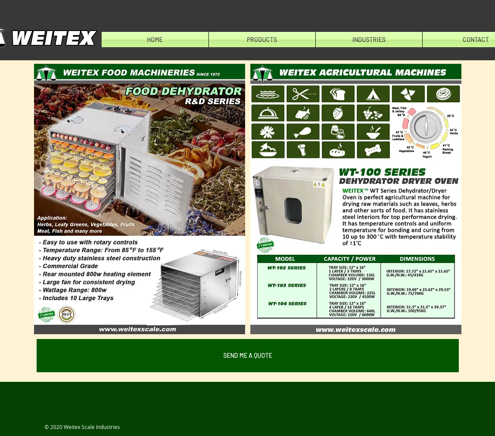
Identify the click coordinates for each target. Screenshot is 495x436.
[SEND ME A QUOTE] (248, 355)
